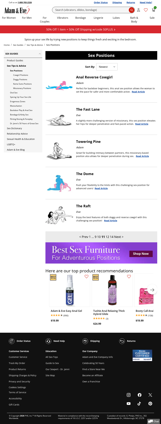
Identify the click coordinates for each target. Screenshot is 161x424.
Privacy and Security (19, 381)
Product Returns (17, 369)
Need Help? (146, 2)
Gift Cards (14, 404)
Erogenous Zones (17, 101)
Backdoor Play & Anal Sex (21, 110)
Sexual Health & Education (21, 139)
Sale (152, 17)
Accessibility (15, 398)
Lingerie (98, 17)
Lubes (116, 17)
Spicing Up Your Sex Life (20, 97)
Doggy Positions (20, 79)
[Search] (93, 10)
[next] (152, 289)
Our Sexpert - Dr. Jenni (57, 369)
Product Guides (15, 60)
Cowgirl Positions (20, 75)
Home (7, 45)
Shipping (117, 2)
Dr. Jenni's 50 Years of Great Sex (24, 123)
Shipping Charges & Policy (22, 375)
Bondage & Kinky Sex (19, 114)
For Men (27, 17)
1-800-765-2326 (25, 2)
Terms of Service (17, 392)
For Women (9, 17)
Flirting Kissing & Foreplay (21, 119)
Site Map (50, 375)
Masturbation (16, 106)
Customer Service (18, 356)
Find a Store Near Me (93, 369)
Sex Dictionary (14, 128)
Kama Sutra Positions (22, 84)
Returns (131, 2)
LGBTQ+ (11, 144)
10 (99, 237)
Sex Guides (18, 45)
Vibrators (62, 17)
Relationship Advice (17, 133)
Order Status (101, 2)
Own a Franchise (91, 381)
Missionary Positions (22, 88)
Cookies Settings (17, 387)
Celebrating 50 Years (93, 363)
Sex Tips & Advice (35, 45)
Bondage (80, 17)
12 (107, 237)
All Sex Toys (52, 356)
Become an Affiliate (92, 375)
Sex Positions (16, 70)
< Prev (83, 237)
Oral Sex (13, 92)
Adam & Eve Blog (16, 149)
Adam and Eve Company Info (97, 356)
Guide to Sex (52, 363)
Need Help (55, 341)
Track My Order (17, 363)
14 (111, 237)
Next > (118, 237)
